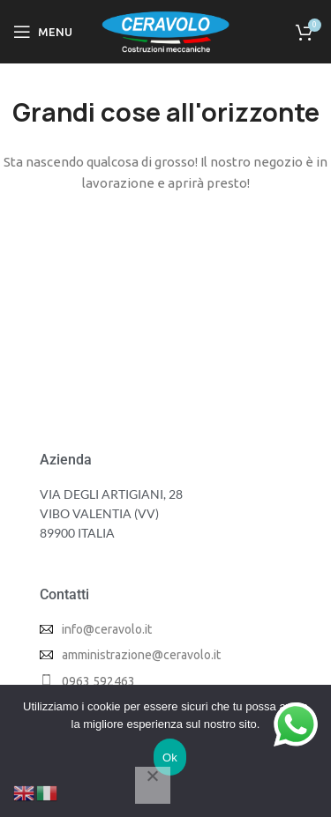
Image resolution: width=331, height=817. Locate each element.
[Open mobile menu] (42, 31)
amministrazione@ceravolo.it (141, 655)
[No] (152, 785)
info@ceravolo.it (107, 629)
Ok (169, 757)
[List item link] (165, 681)
